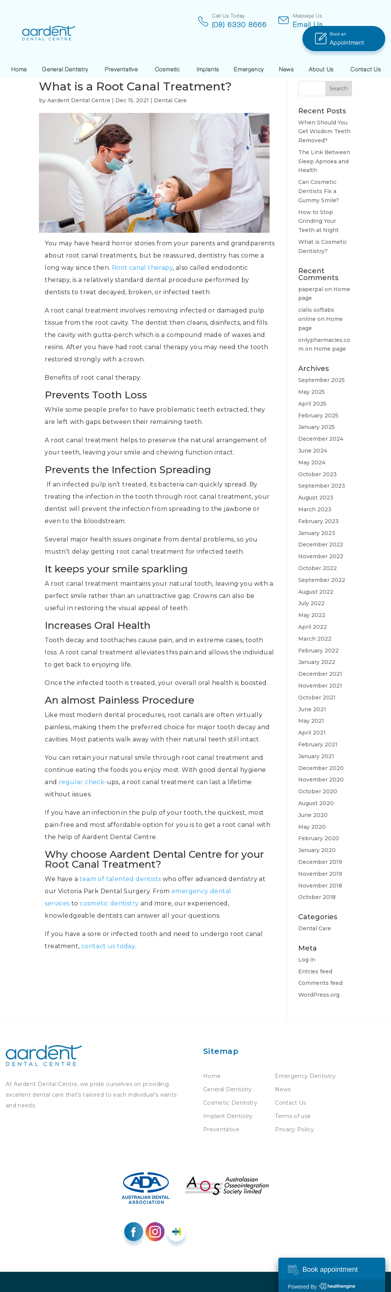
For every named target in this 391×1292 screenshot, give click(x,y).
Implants (208, 50)
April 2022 (312, 626)
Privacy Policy (294, 1129)
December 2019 (320, 862)
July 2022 (311, 603)
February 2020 (318, 838)
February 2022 (318, 650)
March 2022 (314, 638)
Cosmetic (167, 50)
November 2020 (321, 779)
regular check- (83, 782)
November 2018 (320, 885)
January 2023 (316, 533)
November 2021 (320, 685)
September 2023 (321, 485)
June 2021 (312, 709)
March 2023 (314, 509)
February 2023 (318, 521)
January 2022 (316, 662)
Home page (330, 348)
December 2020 (321, 768)
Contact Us (366, 50)
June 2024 (312, 450)
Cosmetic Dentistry (230, 1102)
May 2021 (311, 720)
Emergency (249, 50)
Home (19, 50)
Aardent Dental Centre (78, 100)
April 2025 (312, 403)
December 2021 (320, 673)
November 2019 (320, 873)
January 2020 (317, 850)
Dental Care (170, 100)
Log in (306, 959)
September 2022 (321, 580)
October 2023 (317, 474)
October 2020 (317, 791)
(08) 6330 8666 (191, 24)
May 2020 (312, 826)
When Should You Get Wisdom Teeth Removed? (324, 131)
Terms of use (293, 1116)
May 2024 (311, 462)
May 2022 (311, 615)
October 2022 (317, 568)
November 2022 (320, 556)
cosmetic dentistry (109, 903)
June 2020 (313, 815)
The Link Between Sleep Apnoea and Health (324, 161)
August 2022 (315, 591)
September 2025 (321, 380)
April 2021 (312, 732)
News (286, 50)
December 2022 (320, 544)
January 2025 (316, 427)
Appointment (357, 19)
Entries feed (315, 971)
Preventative (121, 50)
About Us (321, 50)
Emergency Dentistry (305, 1076)
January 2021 (316, 756)
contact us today (108, 946)
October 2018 (317, 897)
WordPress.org (318, 994)
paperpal (310, 289)
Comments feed (320, 982)
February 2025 (318, 415)
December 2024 (320, 438)
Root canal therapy (142, 267)
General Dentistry (65, 50)
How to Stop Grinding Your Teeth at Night (318, 221)
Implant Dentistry (228, 1116)
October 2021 (317, 697)
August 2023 (315, 497)
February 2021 (318, 744)
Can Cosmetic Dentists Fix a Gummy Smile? (318, 191)
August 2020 (316, 803)
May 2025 (311, 391)
